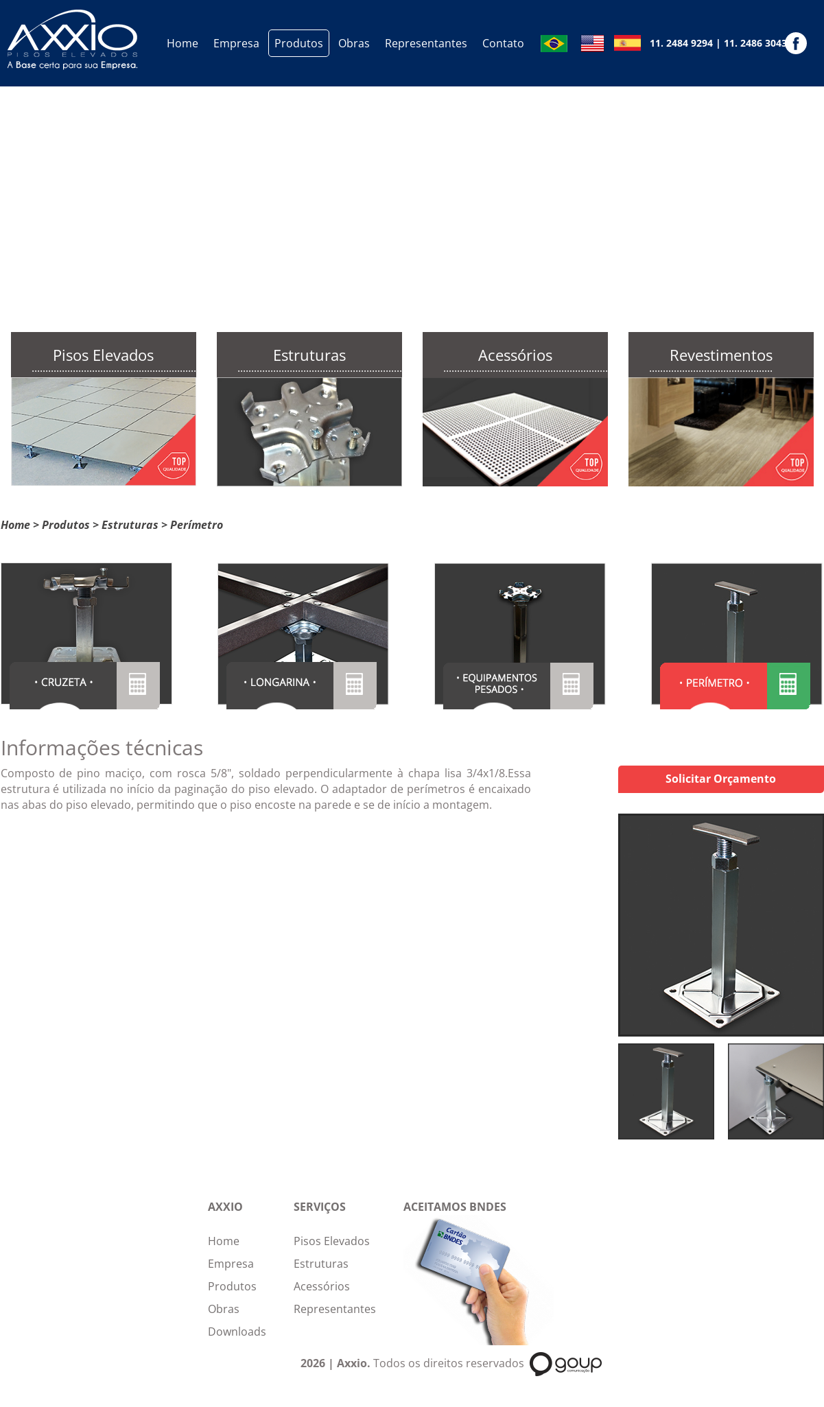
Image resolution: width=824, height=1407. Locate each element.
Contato (503, 43)
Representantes (426, 43)
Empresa (236, 43)
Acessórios (322, 1286)
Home (182, 43)
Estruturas (130, 524)
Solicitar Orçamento (721, 778)
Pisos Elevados (332, 1241)
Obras (354, 43)
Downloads (237, 1331)
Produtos (298, 43)
